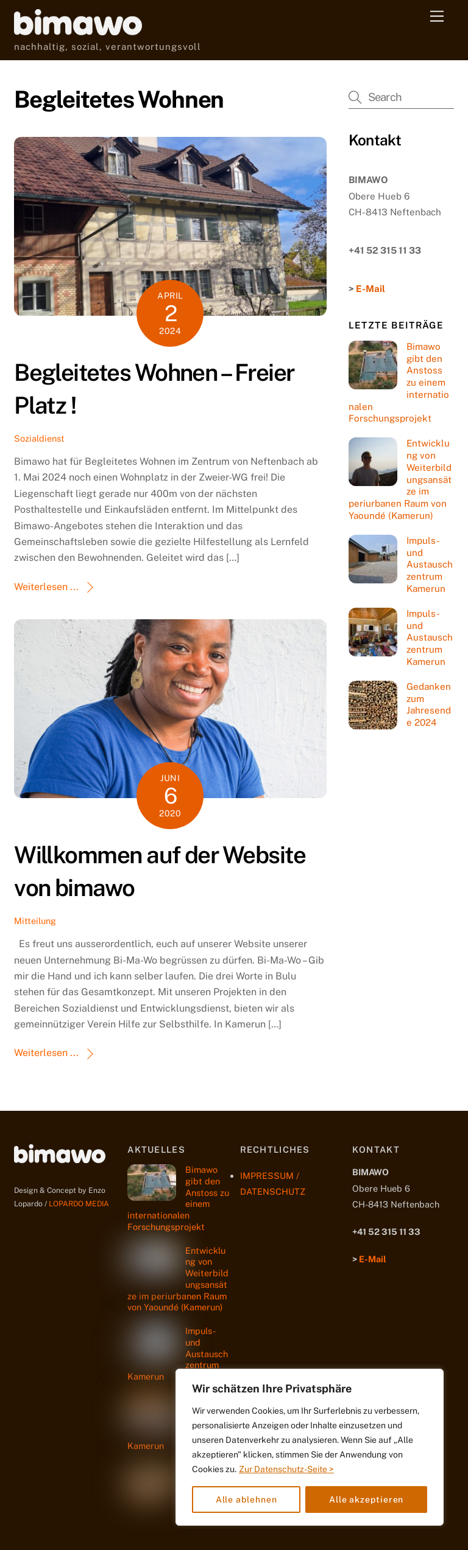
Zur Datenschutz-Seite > (286, 1469)
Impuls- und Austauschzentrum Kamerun (429, 564)
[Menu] (437, 17)
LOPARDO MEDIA (79, 1203)
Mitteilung (35, 921)
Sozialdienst (39, 438)
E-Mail (370, 288)
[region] (310, 1447)
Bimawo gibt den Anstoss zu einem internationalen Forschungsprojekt (399, 382)
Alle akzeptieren (366, 1499)
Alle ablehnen (246, 1499)
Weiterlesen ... (46, 587)
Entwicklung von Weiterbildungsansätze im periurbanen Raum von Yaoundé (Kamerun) (400, 479)
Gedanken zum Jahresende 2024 (428, 704)
